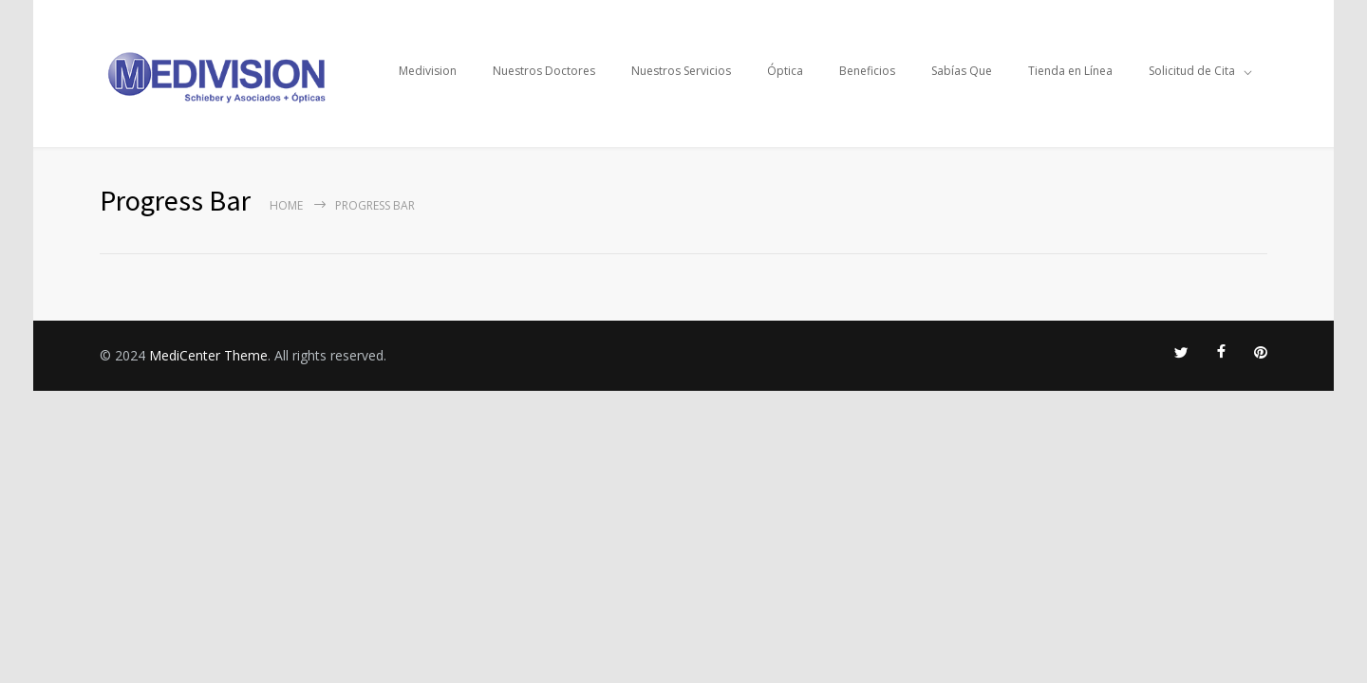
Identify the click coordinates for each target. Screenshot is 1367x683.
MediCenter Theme (208, 355)
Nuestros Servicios (681, 71)
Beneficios (867, 71)
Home (286, 205)
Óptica (785, 71)
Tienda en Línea (1070, 71)
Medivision (428, 71)
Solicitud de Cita (1192, 71)
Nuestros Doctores (544, 71)
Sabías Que (961, 71)
